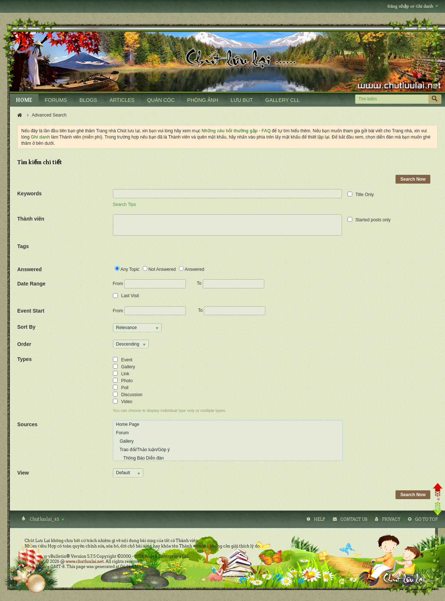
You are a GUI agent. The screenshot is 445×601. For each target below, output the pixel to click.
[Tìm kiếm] (391, 99)
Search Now (413, 179)
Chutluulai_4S (46, 519)
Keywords (29, 193)
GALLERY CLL (282, 100)
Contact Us (354, 519)
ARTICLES (122, 100)
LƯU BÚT (242, 100)
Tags (23, 246)
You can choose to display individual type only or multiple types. (170, 410)
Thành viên (30, 219)
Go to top (426, 519)
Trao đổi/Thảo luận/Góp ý (143, 449)
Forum (122, 432)
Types (24, 359)
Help (319, 519)
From (149, 283)
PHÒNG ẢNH (202, 100)
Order (24, 344)
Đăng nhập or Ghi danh (412, 6)
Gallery (125, 441)
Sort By (26, 327)
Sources (27, 424)
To (230, 283)
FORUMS (56, 100)
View (23, 473)
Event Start (30, 311)
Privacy (391, 519)
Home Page (127, 424)
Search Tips (124, 204)
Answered (29, 269)
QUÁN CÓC (160, 100)
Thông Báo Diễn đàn (140, 458)
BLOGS (88, 100)
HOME (24, 100)
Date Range (31, 284)
